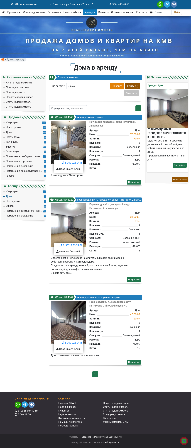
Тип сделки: (58, 86)
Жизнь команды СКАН (116, 421)
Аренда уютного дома (76, 117)
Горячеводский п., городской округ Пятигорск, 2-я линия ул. (98, 199)
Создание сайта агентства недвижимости (102, 437)
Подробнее (134, 182)
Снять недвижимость (115, 410)
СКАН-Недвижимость (24, 4)
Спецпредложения (34, 12)
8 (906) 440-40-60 (119, 4)
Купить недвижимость (71, 418)
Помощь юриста (68, 425)
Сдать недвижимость (115, 406)
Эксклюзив (54, 12)
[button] (151, 12)
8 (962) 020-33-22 (70, 245)
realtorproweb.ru (112, 442)
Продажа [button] (14, 12)
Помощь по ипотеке (70, 421)
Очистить (131, 93)
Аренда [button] (90, 12)
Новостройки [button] (72, 12)
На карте (117, 86)
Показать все (180, 179)
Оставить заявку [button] (122, 12)
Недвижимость (67, 414)
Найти (177, 12)
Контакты (141, 12)
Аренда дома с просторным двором (85, 297)
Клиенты (103, 12)
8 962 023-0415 (72, 162)
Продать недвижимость (117, 403)
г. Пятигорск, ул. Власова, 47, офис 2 (71, 4)
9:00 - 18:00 (23, 414)
